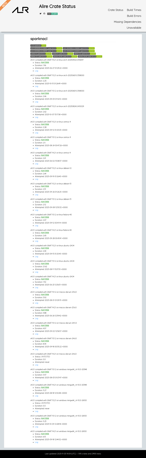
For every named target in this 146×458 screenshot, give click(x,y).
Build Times (134, 10)
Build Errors (134, 16)
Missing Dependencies (127, 21)
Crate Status (115, 10)
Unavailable (134, 27)
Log (36, 71)
